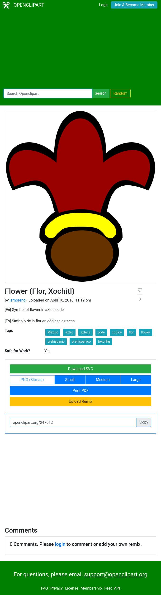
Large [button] (136, 379)
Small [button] (70, 379)
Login (103, 5)
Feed (108, 588)
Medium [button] (103, 379)
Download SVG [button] (80, 369)
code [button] (101, 332)
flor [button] (131, 332)
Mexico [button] (52, 332)
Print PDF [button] (81, 390)
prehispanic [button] (56, 341)
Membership (91, 588)
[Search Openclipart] (48, 93)
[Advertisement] (80, 50)
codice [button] (117, 332)
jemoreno (17, 300)
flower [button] (145, 332)
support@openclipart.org (115, 574)
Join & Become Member (134, 5)
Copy (144, 422)
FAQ (44, 588)
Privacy (56, 588)
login (60, 544)
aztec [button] (69, 332)
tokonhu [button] (104, 341)
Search (100, 93)
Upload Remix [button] (80, 401)
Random (120, 93)
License (71, 588)
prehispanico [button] (81, 341)
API (117, 588)
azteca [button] (85, 332)
